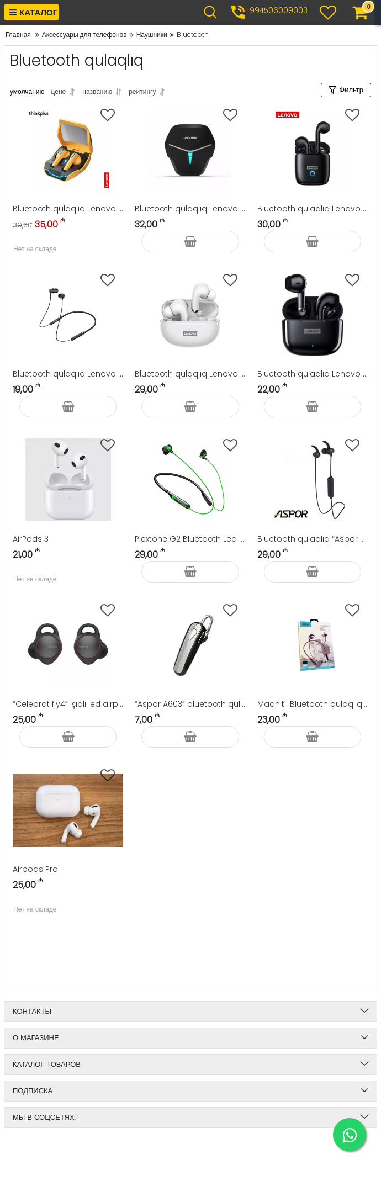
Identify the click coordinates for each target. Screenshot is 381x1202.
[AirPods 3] (68, 479)
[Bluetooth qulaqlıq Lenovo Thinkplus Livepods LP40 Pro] (312, 314)
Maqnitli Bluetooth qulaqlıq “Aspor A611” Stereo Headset (312, 703)
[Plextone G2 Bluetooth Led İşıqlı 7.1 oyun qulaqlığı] (190, 479)
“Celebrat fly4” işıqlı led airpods (68, 703)
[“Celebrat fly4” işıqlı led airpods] (68, 644)
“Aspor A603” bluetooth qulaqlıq (190, 703)
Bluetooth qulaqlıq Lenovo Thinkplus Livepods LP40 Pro (312, 373)
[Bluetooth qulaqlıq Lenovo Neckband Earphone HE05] (68, 314)
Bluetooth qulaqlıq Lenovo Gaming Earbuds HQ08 (190, 208)
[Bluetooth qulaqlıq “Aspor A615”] (312, 479)
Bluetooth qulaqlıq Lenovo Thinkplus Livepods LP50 (312, 208)
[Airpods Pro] (68, 810)
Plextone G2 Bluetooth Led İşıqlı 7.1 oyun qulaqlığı (190, 538)
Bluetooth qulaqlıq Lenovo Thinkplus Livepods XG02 (68, 208)
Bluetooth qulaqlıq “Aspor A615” (312, 538)
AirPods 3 (31, 538)
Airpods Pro (35, 869)
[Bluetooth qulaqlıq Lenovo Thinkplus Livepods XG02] (68, 149)
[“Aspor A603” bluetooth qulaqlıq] (190, 644)
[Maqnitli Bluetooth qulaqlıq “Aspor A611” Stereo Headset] (312, 644)
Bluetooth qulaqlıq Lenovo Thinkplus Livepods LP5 (190, 373)
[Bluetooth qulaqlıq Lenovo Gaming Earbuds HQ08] (190, 149)
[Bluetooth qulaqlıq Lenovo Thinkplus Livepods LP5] (190, 314)
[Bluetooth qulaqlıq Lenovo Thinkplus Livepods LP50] (312, 149)
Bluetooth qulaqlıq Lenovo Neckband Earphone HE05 (68, 373)
